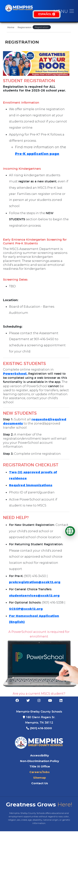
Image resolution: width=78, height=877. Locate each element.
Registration (25, 27)
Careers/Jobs (39, 772)
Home (10, 27)
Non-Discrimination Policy (39, 761)
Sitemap (39, 777)
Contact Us (39, 783)
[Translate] (70, 531)
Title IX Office (39, 766)
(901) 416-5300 (41, 728)
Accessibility (39, 755)
